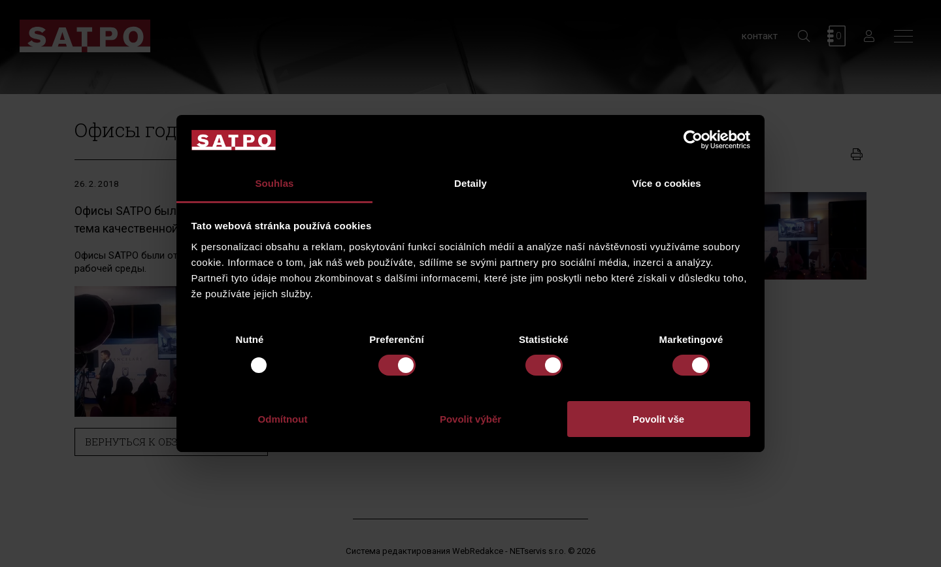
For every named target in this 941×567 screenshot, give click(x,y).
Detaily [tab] (470, 183)
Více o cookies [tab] (666, 183)
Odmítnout (283, 419)
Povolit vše (658, 419)
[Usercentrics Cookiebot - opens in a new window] (693, 140)
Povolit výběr (470, 419)
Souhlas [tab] (274, 183)
